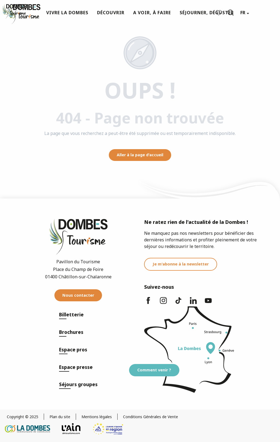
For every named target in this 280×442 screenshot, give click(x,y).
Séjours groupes (78, 384)
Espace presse (76, 367)
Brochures (71, 332)
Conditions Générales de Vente (150, 416)
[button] (230, 12)
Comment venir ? (154, 369)
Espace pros (73, 349)
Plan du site (59, 416)
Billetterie (71, 314)
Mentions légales (96, 416)
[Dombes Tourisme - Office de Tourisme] (14, 11)
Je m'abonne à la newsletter (181, 264)
